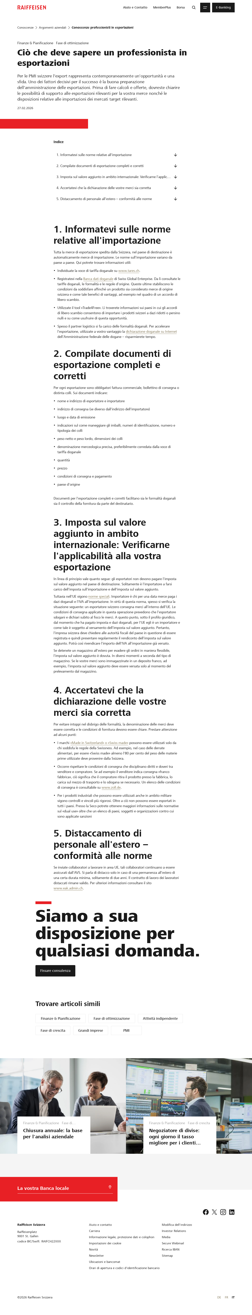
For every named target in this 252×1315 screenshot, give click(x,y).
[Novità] (93, 1249)
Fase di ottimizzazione (112, 1018)
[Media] (166, 1237)
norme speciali (98, 596)
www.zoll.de (111, 787)
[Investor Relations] (174, 1231)
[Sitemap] (167, 1255)
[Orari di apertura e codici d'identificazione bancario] (124, 1268)
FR (226, 1297)
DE (219, 1297)
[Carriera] (94, 1231)
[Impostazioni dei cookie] (105, 1243)
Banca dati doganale (98, 279)
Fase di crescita (53, 1030)
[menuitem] (135, 7)
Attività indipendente (160, 1018)
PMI (126, 1030)
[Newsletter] (96, 1255)
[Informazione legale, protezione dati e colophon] (121, 1237)
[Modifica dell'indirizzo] (177, 1225)
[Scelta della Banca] (63, 1189)
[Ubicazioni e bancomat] (104, 1262)
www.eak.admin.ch (68, 888)
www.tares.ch (128, 271)
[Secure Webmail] (173, 1243)
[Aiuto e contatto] (100, 1225)
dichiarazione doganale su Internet (151, 331)
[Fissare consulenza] (55, 970)
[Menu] (205, 7)
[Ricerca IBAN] (170, 1249)
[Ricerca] (193, 7)
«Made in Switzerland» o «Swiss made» (99, 743)
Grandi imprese (90, 1030)
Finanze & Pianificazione (60, 1018)
